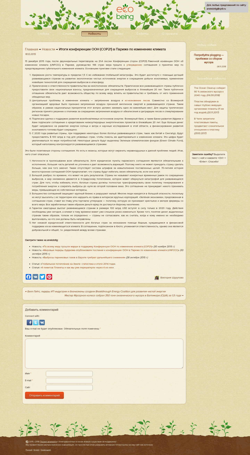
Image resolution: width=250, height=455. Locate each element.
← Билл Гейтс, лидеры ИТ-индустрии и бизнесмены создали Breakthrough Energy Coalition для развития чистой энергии (95, 291)
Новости (94, 33)
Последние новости (211, 78)
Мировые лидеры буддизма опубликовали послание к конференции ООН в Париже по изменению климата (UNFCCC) (111, 250)
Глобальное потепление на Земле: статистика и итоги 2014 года (78, 264)
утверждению (134, 65)
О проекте (170, 33)
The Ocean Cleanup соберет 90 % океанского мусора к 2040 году (210, 91)
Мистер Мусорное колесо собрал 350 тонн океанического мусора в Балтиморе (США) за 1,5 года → (123, 295)
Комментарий (32, 335)
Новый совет (206, 45)
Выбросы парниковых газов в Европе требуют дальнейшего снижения (84, 257)
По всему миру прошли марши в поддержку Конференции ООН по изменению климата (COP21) (98, 246)
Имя (28, 373)
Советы (142, 33)
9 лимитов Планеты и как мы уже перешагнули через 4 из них (77, 267)
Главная (43, 33)
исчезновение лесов (137, 100)
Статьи (69, 33)
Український (46, 450)
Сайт (27, 387)
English (36, 450)
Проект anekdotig (48, 441)
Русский (29, 450)
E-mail (29, 380)
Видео (118, 33)
